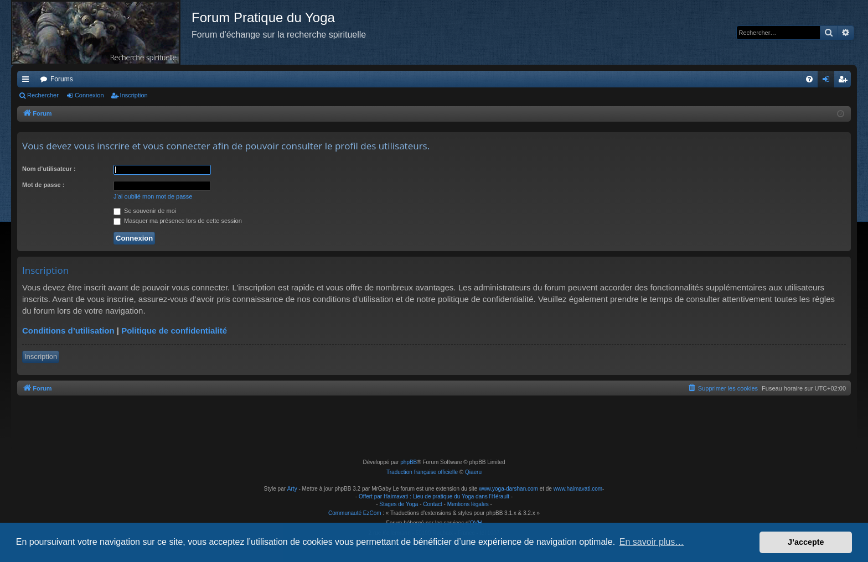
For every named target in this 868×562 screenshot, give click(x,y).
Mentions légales (468, 504)
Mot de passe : (43, 184)
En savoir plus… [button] (651, 542)
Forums (61, 79)
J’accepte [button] (806, 542)
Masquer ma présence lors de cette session (177, 220)
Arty (292, 489)
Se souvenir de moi (144, 210)
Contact (432, 504)
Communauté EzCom (354, 513)
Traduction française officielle (422, 472)
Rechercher (43, 95)
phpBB (408, 462)
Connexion (89, 95)
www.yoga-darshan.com (508, 489)
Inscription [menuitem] (845, 81)
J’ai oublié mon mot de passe (152, 196)
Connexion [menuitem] (828, 81)
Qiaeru (473, 472)
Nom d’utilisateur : (49, 168)
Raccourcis (28, 81)
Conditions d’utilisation (68, 330)
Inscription (134, 95)
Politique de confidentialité (174, 330)
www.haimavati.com (578, 489)
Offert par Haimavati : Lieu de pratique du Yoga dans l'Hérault (434, 496)
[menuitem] (809, 79)
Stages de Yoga (398, 504)
